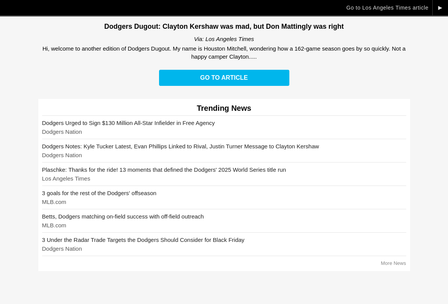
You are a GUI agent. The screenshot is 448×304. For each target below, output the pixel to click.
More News (393, 263)
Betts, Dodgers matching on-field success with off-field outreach (123, 216)
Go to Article (224, 77)
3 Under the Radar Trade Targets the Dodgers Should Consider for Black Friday (143, 240)
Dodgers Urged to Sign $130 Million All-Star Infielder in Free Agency (128, 123)
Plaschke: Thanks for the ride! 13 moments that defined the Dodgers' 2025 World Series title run (164, 169)
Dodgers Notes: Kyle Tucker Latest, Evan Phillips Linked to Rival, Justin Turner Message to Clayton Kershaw (180, 146)
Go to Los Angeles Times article (387, 8)
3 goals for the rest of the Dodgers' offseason (99, 193)
